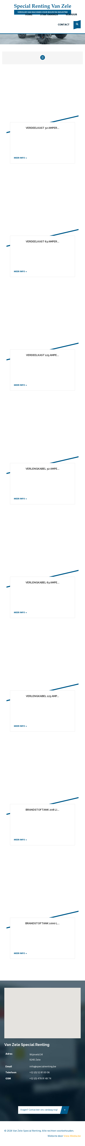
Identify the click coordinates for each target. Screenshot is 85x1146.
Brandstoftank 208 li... (42, 809)
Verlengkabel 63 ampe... (42, 582)
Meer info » (20, 158)
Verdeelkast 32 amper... (42, 127)
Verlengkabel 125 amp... (42, 696)
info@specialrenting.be (42, 1067)
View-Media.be (72, 1136)
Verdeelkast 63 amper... (42, 241)
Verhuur (71, 15)
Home (29, 15)
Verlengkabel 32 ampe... (42, 468)
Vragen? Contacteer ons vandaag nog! (43, 1110)
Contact (63, 25)
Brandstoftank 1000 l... (42, 923)
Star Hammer (49, 15)
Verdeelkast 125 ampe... (42, 355)
